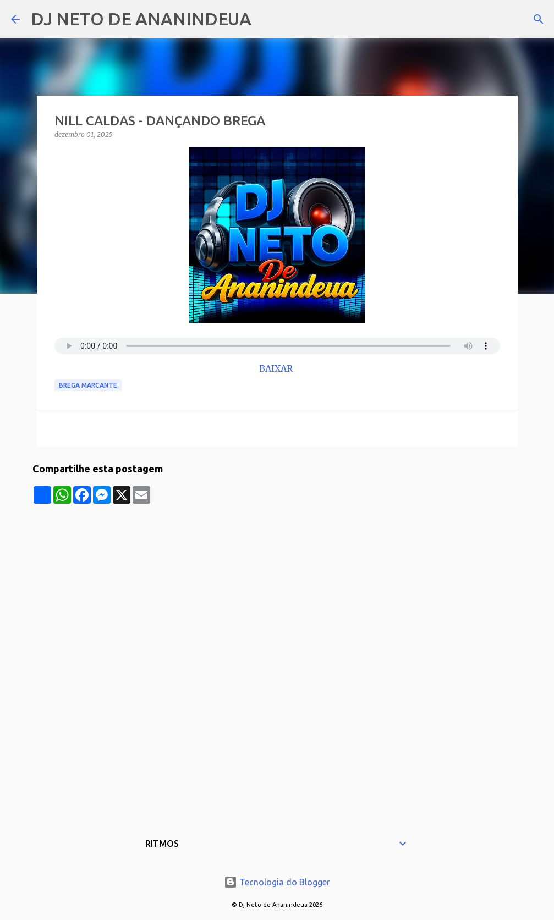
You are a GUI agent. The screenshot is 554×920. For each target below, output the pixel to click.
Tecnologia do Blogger (277, 882)
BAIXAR (277, 368)
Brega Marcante (88, 385)
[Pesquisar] (266, 19)
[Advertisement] (277, 581)
